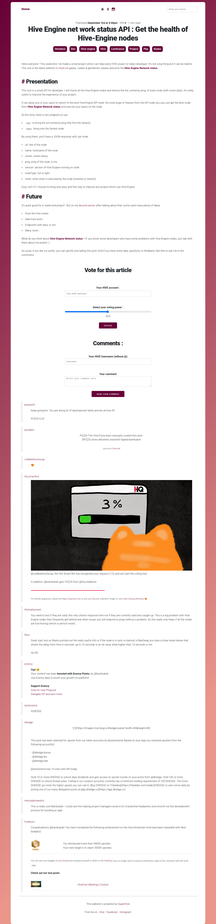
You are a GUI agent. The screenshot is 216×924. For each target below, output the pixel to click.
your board (63, 861)
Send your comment (108, 394)
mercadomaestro (34, 800)
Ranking (108, 861)
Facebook (112, 912)
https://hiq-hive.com (71, 599)
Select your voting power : (108, 307)
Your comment (108, 380)
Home (26, 9)
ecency (28, 663)
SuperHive (124, 903)
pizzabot (29, 429)
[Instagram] (113, 9)
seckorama (30, 705)
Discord (116, 448)
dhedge (28, 722)
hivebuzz (29, 821)
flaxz (27, 634)
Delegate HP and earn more (46, 694)
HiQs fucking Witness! (133, 599)
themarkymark (32, 609)
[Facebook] (108, 9)
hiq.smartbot (31, 476)
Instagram (125, 912)
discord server (87, 205)
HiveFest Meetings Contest (93, 884)
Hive (101, 912)
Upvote (108, 326)
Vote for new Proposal (43, 690)
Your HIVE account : (108, 287)
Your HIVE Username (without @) (108, 360)
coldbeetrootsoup (34, 459)
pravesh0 (29, 404)
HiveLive (63, 68)
